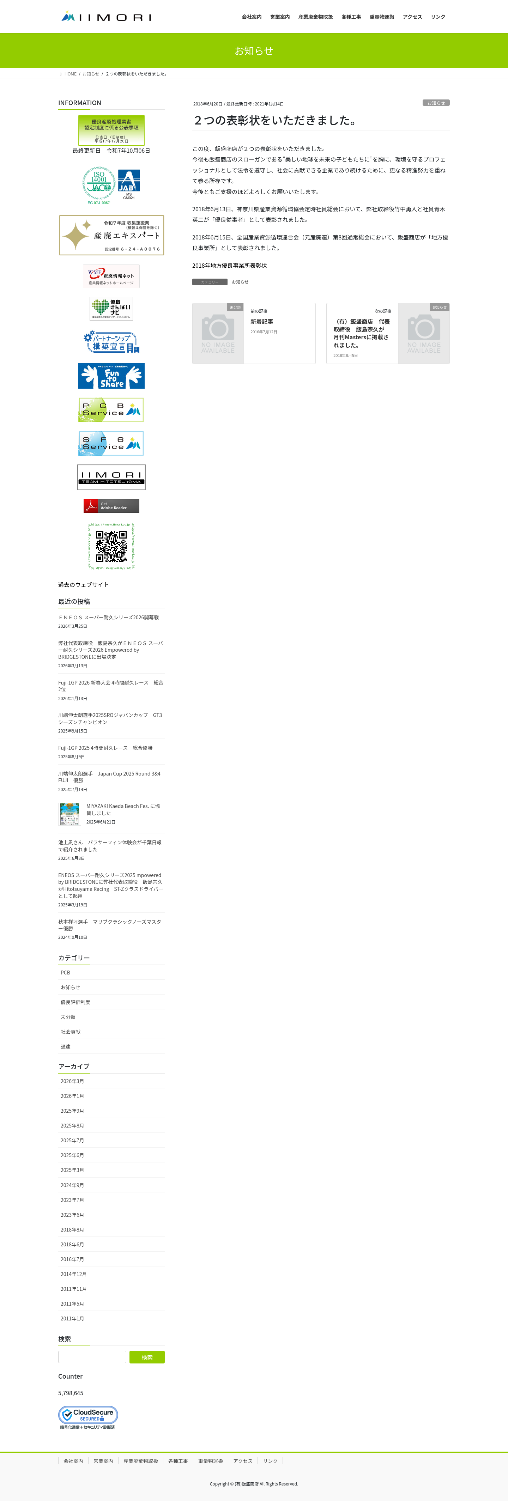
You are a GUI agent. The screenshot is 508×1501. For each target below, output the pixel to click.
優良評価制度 (75, 1001)
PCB (65, 972)
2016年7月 (72, 1259)
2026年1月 (72, 1095)
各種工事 (178, 1460)
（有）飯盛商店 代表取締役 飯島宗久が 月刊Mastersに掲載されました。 (361, 333)
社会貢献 (70, 1031)
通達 (66, 1046)
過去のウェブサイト (83, 584)
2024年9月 (72, 1185)
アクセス (243, 1460)
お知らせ (436, 102)
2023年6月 (72, 1214)
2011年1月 (72, 1318)
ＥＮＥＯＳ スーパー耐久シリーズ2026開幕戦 (108, 617)
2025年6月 (72, 1155)
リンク (270, 1460)
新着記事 (261, 321)
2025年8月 (72, 1125)
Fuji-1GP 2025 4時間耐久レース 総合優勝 (105, 747)
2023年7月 (72, 1199)
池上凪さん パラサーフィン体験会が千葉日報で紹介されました (110, 846)
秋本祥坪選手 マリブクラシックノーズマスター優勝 (109, 925)
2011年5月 (72, 1303)
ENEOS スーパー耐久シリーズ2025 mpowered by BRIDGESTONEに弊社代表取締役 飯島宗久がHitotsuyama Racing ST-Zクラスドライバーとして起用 (110, 885)
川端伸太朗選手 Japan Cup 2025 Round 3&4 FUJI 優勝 (109, 777)
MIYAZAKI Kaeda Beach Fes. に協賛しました (123, 809)
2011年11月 (74, 1288)
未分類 (68, 1016)
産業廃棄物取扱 (140, 1460)
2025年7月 (72, 1140)
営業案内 (103, 1460)
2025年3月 (72, 1169)
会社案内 (73, 1460)
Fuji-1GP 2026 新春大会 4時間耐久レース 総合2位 (110, 686)
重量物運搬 (210, 1460)
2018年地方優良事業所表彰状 (229, 265)
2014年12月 (74, 1273)
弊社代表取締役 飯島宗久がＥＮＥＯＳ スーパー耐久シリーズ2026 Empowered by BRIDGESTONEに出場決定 (110, 649)
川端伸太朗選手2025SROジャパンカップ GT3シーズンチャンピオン (110, 718)
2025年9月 (72, 1110)
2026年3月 (72, 1080)
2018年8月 (72, 1229)
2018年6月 (72, 1244)
